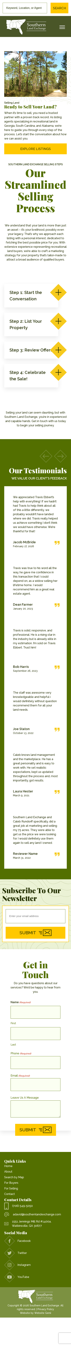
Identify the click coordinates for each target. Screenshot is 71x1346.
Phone (21, 1053)
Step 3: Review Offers (31, 350)
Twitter (15, 1253)
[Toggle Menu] (62, 27)
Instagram (17, 1265)
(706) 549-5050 (18, 1206)
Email (20, 1076)
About (8, 1171)
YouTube (16, 1277)
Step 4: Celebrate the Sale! (31, 375)
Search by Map (14, 1177)
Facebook (17, 1241)
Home (8, 1166)
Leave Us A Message (25, 1097)
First (13, 1023)
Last (13, 1044)
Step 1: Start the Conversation (31, 295)
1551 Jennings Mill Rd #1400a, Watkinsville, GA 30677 (27, 1223)
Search (59, 8)
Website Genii (42, 1313)
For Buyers (11, 1182)
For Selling (11, 1188)
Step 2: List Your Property (31, 324)
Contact (9, 1194)
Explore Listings (35, 149)
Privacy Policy (46, 1309)
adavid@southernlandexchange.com (32, 1214)
